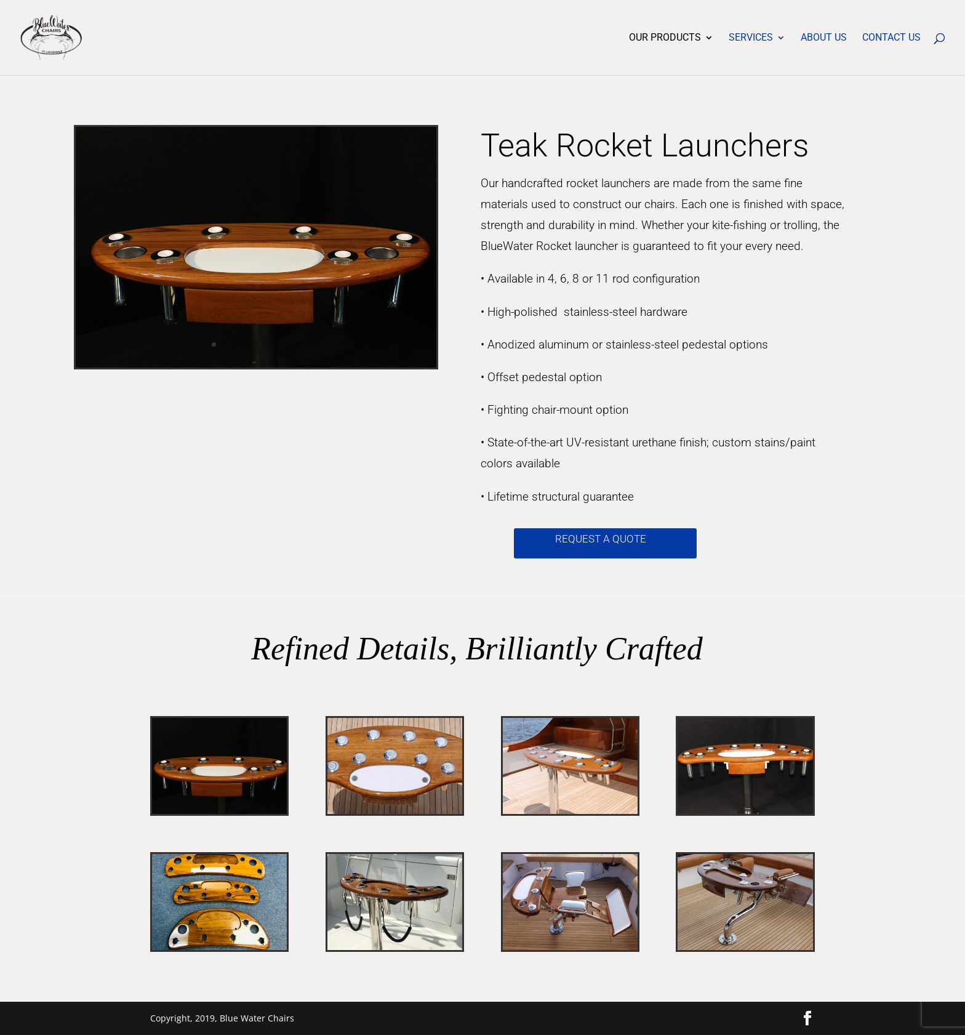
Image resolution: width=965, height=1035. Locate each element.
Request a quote (600, 539)
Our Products (665, 38)
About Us (824, 38)
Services (751, 38)
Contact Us (891, 38)
